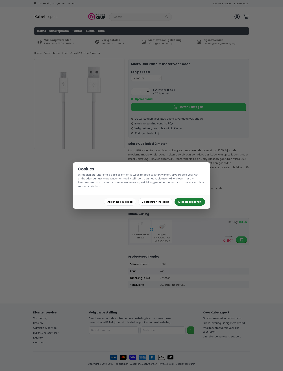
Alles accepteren (190, 202)
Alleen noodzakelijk (120, 202)
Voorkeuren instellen (155, 202)
